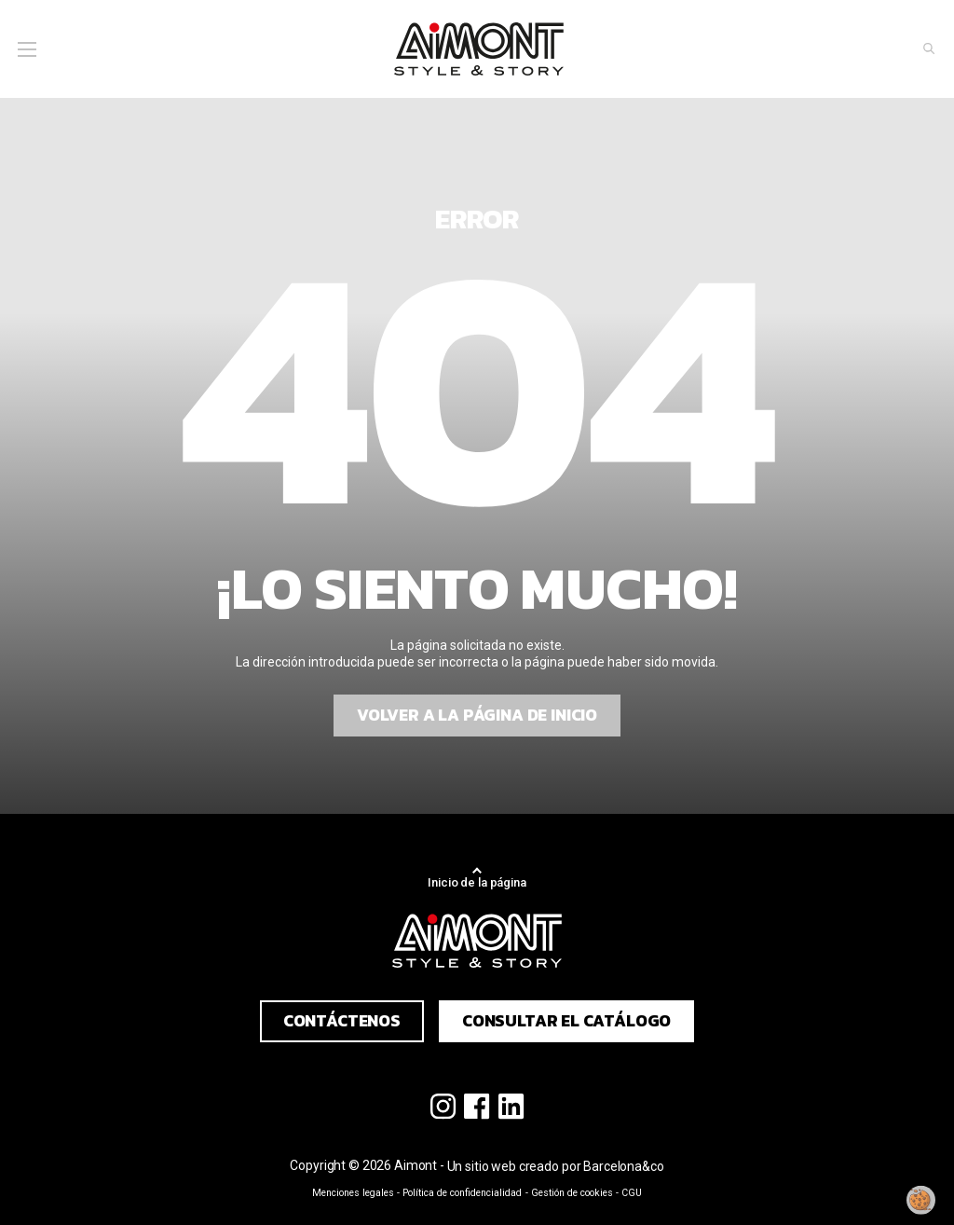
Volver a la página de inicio (477, 715)
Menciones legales (353, 1193)
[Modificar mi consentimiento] (921, 1200)
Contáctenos (342, 1021)
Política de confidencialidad (462, 1193)
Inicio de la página (477, 882)
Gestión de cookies (572, 1193)
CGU (631, 1193)
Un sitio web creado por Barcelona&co (555, 1166)
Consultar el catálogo (566, 1021)
